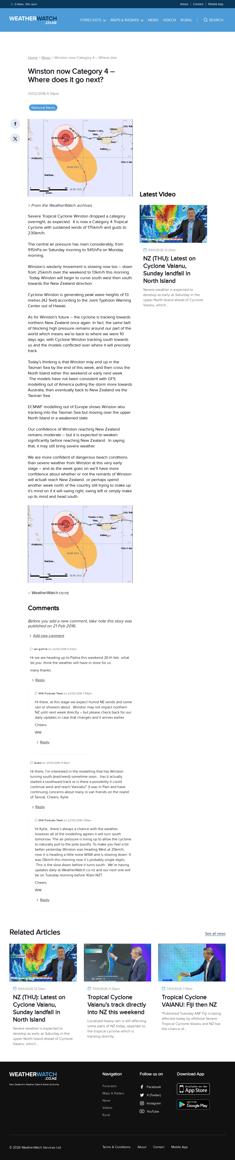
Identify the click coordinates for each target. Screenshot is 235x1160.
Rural (186, 20)
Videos (169, 20)
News (153, 20)
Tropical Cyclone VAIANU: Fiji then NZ (189, 1001)
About (184, 4)
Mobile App (215, 4)
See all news (215, 934)
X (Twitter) (150, 1095)
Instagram (150, 1103)
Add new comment (46, 635)
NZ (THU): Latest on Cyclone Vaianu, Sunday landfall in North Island (169, 270)
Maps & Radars (127, 20)
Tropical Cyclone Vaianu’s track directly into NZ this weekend (116, 1005)
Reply (38, 680)
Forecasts (93, 20)
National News (43, 107)
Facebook (150, 1087)
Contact (198, 4)
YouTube (149, 1112)
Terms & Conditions (116, 1147)
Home (33, 57)
